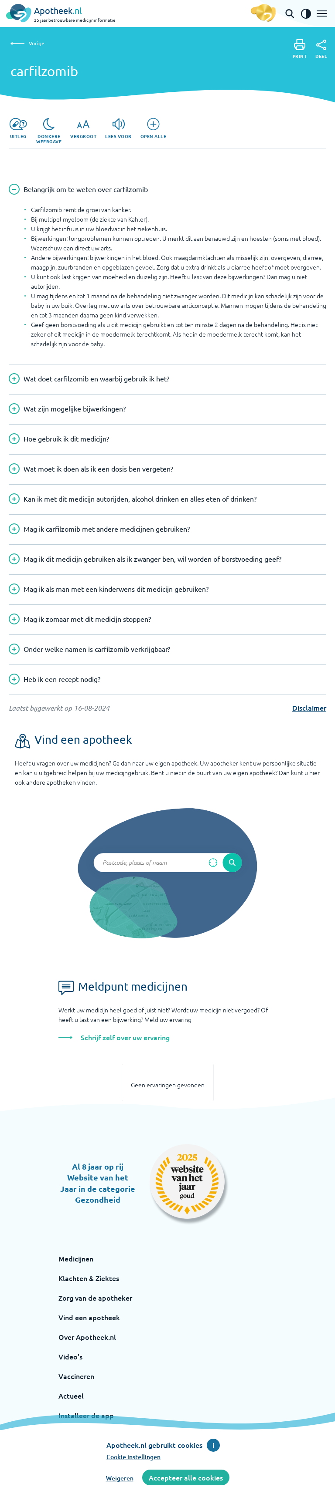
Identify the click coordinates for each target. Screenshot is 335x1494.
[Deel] (321, 49)
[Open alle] (153, 128)
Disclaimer (309, 707)
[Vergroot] (83, 128)
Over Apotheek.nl (87, 1337)
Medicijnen (75, 1258)
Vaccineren (76, 1376)
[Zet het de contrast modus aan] (306, 13)
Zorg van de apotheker (95, 1297)
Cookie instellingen (133, 1457)
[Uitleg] (18, 128)
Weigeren (119, 1478)
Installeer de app (86, 1415)
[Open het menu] (322, 13)
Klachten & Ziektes (88, 1278)
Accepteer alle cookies (186, 1477)
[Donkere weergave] (49, 131)
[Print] (300, 49)
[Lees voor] (118, 128)
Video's (70, 1356)
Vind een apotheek (89, 1317)
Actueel (71, 1395)
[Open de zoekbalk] (290, 13)
